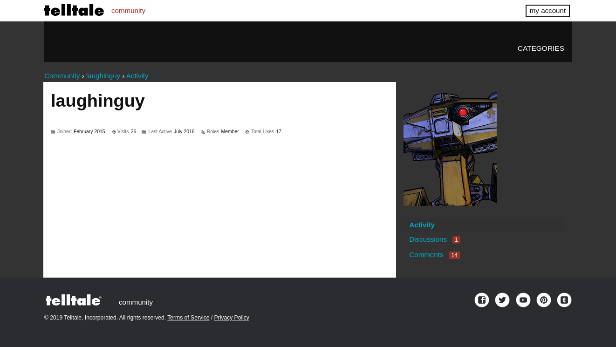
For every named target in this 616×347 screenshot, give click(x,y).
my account (548, 10)
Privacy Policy (231, 317)
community (128, 10)
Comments (434, 255)
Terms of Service (188, 317)
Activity (422, 225)
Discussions (434, 239)
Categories (541, 48)
